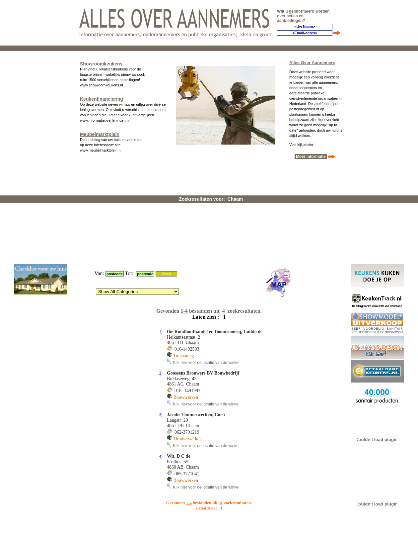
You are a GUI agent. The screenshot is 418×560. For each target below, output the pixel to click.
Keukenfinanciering (101, 97)
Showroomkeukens (101, 61)
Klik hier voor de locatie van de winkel (203, 275)
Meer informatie (311, 154)
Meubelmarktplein (99, 132)
